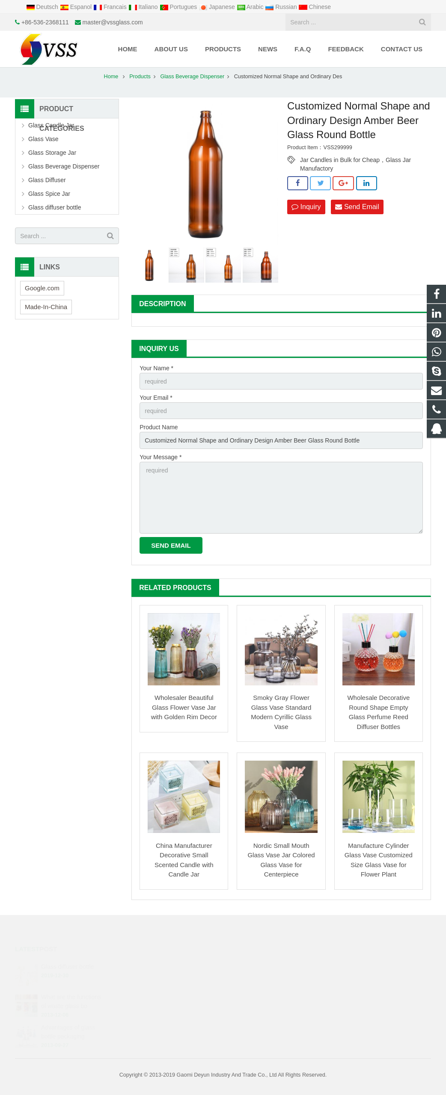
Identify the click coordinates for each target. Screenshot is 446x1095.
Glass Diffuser (47, 180)
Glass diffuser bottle (54, 207)
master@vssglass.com (113, 22)
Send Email (357, 206)
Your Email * (156, 397)
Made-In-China (46, 306)
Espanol (76, 6)
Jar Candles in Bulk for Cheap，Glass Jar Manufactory (355, 160)
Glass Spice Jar (49, 193)
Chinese (315, 6)
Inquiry (306, 206)
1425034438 (254, 965)
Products (140, 77)
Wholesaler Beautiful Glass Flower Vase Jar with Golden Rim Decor (184, 707)
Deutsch (43, 6)
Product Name (159, 427)
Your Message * (160, 457)
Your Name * (156, 368)
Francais (110, 6)
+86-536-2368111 (45, 22)
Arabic (251, 6)
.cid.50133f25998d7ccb (266, 1015)
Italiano (144, 6)
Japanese (218, 6)
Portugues (179, 6)
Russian (281, 6)
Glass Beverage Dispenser (192, 77)
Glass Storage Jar (52, 152)
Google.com (42, 288)
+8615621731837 (259, 978)
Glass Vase (43, 139)
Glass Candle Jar (51, 125)
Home (111, 77)
